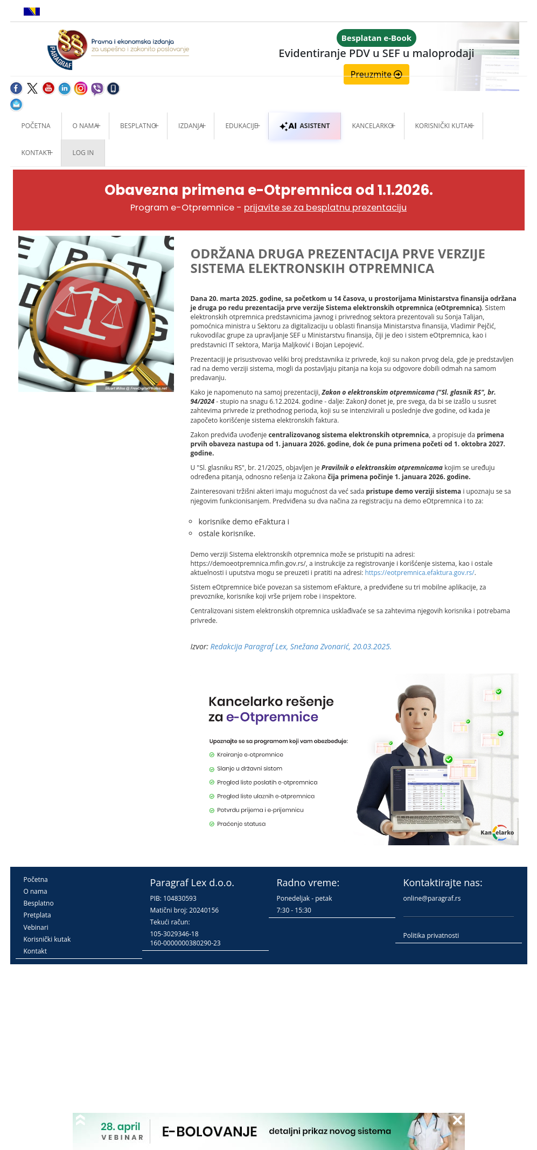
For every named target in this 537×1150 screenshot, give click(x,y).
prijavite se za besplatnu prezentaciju (325, 207)
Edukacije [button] (241, 125)
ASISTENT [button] (305, 125)
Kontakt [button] (36, 152)
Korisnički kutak (47, 939)
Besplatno (138, 125)
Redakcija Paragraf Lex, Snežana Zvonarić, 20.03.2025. (301, 646)
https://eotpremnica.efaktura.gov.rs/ (419, 572)
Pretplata (37, 915)
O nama (85, 125)
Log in (83, 152)
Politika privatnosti (431, 935)
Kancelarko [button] (372, 125)
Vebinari (36, 927)
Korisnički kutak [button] (443, 125)
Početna (36, 125)
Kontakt (35, 951)
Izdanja (190, 125)
